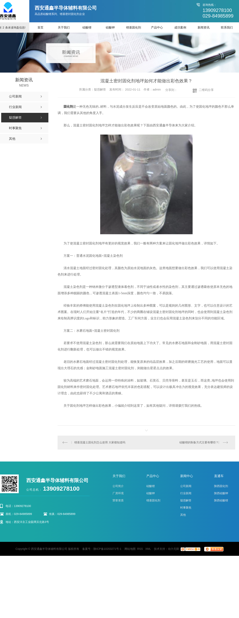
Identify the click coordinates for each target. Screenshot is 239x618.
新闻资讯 (204, 27)
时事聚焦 (185, 507)
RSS (140, 549)
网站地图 (130, 549)
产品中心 (157, 27)
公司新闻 (185, 486)
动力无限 (173, 549)
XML (148, 549)
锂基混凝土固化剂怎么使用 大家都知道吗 (99, 442)
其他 (183, 515)
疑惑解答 (185, 500)
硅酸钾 (110, 27)
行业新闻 (185, 493)
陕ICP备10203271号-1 (107, 549)
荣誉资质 (118, 500)
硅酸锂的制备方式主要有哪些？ (198, 442)
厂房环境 (118, 493)
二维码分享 (206, 90)
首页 (40, 27)
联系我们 (227, 27)
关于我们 (64, 27)
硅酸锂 (86, 27)
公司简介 (118, 486)
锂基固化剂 (133, 27)
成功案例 (180, 27)
